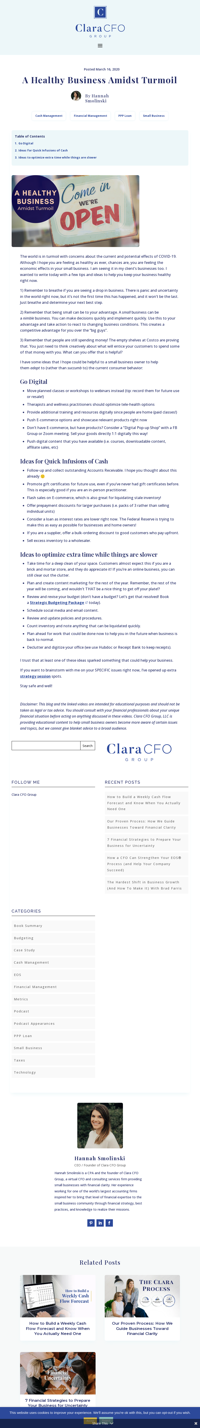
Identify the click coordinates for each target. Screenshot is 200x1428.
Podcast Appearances (34, 1023)
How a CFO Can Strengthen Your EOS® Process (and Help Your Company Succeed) (144, 864)
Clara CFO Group (24, 794)
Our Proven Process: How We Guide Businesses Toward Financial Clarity (142, 1328)
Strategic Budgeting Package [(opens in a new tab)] (57, 602)
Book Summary (28, 925)
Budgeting (24, 938)
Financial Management (90, 116)
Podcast (21, 1011)
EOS (17, 975)
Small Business (154, 116)
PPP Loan (125, 116)
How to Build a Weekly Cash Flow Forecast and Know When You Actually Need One (144, 803)
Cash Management (48, 116)
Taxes (19, 1060)
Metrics (21, 999)
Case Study (24, 950)
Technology (25, 1072)
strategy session (35, 676)
